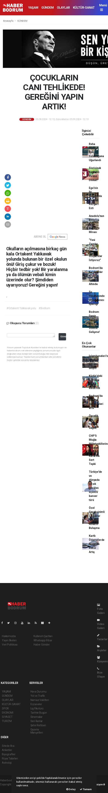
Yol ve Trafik (37, 695)
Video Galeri (101, 624)
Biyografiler (9, 754)
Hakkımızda (9, 636)
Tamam (86, 789)
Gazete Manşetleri (36, 731)
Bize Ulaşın (101, 672)
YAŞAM (33, 7)
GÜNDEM (47, 7)
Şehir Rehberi (38, 725)
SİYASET (7, 716)
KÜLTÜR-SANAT (84, 7)
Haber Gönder (42, 644)
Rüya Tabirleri (10, 758)
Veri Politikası (9, 644)
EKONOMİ (7, 712)
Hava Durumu (38, 691)
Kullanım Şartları (43, 636)
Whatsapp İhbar (43, 640)
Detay (71, 789)
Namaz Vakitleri (39, 700)
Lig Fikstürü (37, 708)
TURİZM (7, 721)
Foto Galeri (101, 609)
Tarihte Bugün (38, 712)
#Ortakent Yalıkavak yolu (21, 308)
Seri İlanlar (36, 721)
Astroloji (6, 762)
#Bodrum (44, 308)
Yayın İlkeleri (9, 640)
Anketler (7, 750)
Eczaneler (36, 704)
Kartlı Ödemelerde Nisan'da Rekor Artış (96, 543)
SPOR (5, 708)
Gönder (63, 336)
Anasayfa (8, 20)
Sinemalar (36, 716)
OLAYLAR (63, 7)
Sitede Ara (8, 745)
